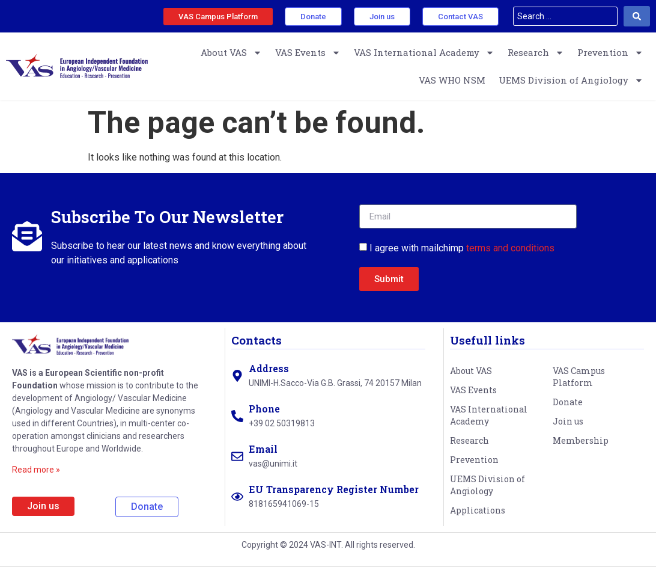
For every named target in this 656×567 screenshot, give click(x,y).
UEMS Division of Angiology (571, 80)
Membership (581, 440)
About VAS (231, 52)
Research (536, 52)
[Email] (237, 456)
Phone (264, 408)
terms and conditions (510, 248)
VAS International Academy (424, 52)
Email (263, 449)
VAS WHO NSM (452, 80)
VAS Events (308, 52)
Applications (477, 510)
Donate (568, 402)
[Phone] (237, 416)
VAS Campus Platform (579, 376)
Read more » (36, 469)
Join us (568, 421)
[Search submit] (637, 16)
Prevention (610, 52)
